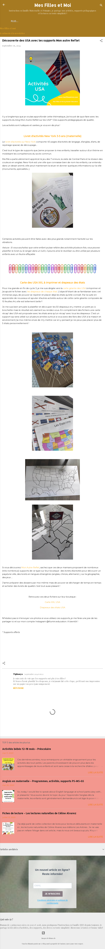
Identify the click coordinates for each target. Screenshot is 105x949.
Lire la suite (95, 773)
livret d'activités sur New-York (20, 142)
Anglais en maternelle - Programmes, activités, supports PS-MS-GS (43, 781)
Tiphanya (18, 674)
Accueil (19, 21)
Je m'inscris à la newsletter (12, 33)
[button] (101, 42)
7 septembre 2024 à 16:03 (33, 674)
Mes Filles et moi (8, 28)
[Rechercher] (101, 5)
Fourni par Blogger (52, 933)
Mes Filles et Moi (52, 5)
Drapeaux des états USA (52, 608)
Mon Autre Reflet (30, 568)
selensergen (59, 938)
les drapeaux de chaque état (42, 292)
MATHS (78, 21)
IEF (89, 21)
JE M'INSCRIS (52, 894)
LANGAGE (65, 21)
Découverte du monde (41, 21)
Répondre (18, 688)
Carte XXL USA (52, 602)
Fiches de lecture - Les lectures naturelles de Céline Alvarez (39, 813)
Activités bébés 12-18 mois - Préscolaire (26, 749)
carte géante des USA (74, 288)
